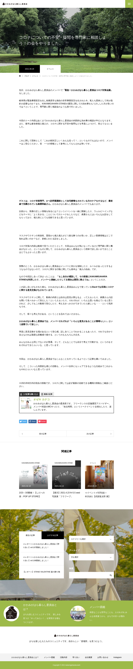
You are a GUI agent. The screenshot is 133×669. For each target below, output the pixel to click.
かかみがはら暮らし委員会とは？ (25, 657)
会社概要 (88, 657)
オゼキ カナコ (41, 399)
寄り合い (76, 657)
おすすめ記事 (52, 535)
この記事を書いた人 (30, 394)
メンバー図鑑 (49, 657)
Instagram (118, 657)
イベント (50, 69)
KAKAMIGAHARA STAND (31, 463)
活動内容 (63, 657)
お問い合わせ (102, 657)
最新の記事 (48, 394)
